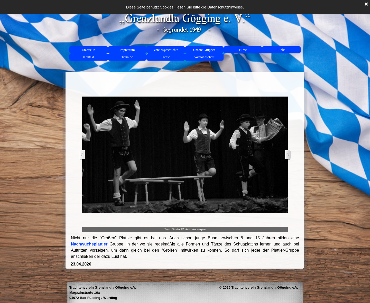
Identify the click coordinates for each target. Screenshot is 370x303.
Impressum (127, 50)
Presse (165, 57)
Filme (243, 50)
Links (281, 50)
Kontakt (88, 57)
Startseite (88, 50)
